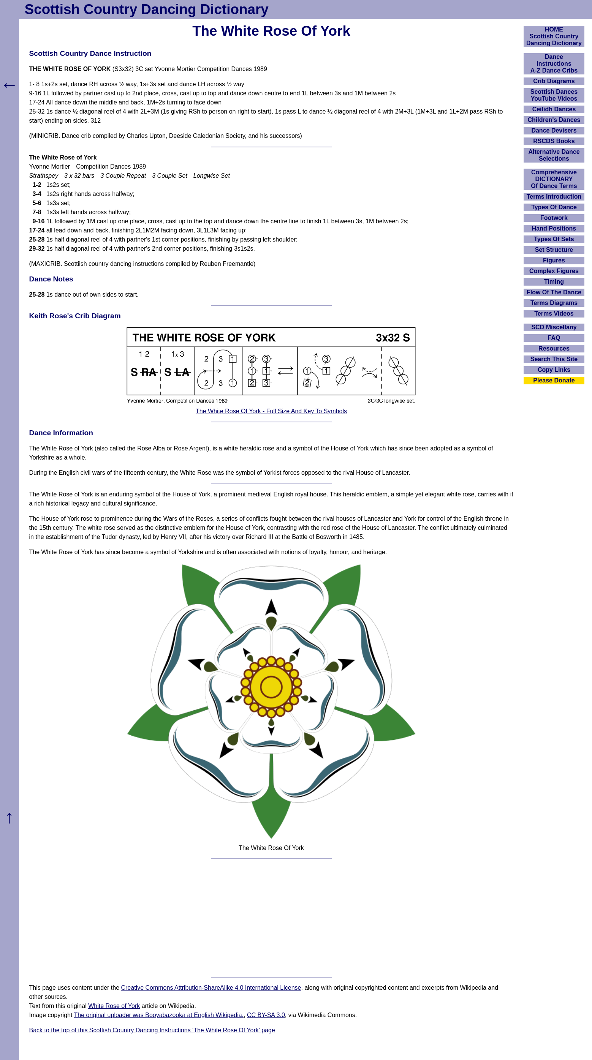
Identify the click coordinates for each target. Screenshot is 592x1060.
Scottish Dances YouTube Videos (554, 95)
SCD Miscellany (553, 327)
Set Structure (554, 249)
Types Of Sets (554, 239)
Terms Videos (553, 313)
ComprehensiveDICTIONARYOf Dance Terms (554, 179)
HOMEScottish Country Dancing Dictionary (554, 36)
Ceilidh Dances (554, 109)
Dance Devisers (553, 130)
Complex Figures (554, 271)
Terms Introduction (554, 196)
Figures (554, 260)
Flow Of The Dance (554, 292)
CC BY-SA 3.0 (266, 1015)
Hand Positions (554, 228)
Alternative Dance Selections (553, 155)
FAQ (554, 338)
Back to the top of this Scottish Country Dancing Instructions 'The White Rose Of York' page (152, 1030)
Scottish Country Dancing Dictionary (147, 9)
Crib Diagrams (554, 81)
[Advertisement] (271, 918)
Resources (554, 348)
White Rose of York (114, 1006)
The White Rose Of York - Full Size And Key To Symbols (271, 411)
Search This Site (554, 359)
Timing (554, 281)
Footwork (554, 218)
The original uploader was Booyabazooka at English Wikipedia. (159, 1015)
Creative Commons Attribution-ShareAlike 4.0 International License (211, 987)
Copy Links (554, 369)
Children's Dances (554, 120)
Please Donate (554, 380)
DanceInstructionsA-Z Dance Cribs (554, 64)
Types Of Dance (554, 207)
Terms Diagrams (554, 303)
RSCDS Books (554, 141)
